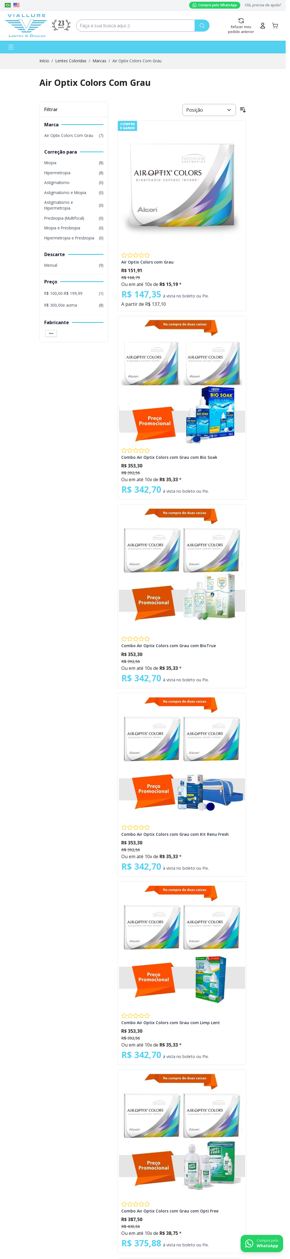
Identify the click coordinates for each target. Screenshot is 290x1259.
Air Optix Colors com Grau (147, 262)
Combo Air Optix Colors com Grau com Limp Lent (170, 1022)
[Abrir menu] (11, 47)
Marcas (99, 60)
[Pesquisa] (202, 26)
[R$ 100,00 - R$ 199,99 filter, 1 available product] (73, 293)
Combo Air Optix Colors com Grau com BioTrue (168, 645)
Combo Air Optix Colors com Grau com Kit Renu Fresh (175, 834)
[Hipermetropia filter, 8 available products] (73, 172)
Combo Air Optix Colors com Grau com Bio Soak (169, 457)
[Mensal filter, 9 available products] (73, 265)
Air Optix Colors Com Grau (137, 60)
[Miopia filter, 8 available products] (73, 162)
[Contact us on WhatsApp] (262, 1243)
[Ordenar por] (209, 110)
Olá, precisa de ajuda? (263, 5)
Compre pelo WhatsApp (215, 5)
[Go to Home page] (26, 25)
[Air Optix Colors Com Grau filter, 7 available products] (73, 135)
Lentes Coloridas (71, 60)
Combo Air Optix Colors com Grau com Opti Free (169, 1211)
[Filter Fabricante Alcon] (51, 333)
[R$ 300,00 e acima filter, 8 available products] (73, 305)
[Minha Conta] (263, 25)
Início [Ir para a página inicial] (44, 60)
